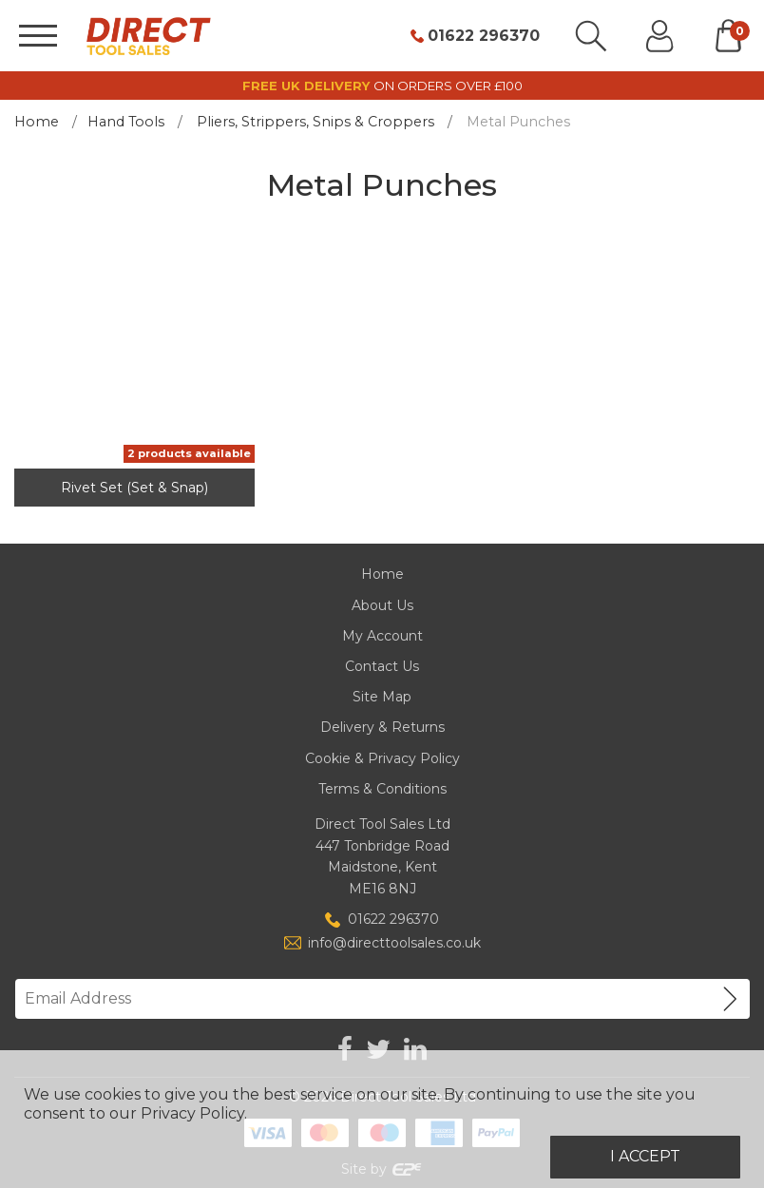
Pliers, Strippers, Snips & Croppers (315, 121)
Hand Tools (125, 121)
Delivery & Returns (382, 727)
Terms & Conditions (382, 788)
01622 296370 (484, 36)
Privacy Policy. (194, 1113)
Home (36, 121)
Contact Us (382, 666)
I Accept (645, 1156)
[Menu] (38, 35)
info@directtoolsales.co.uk (394, 942)
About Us (382, 605)
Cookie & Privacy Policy (382, 758)
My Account (382, 635)
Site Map (382, 696)
